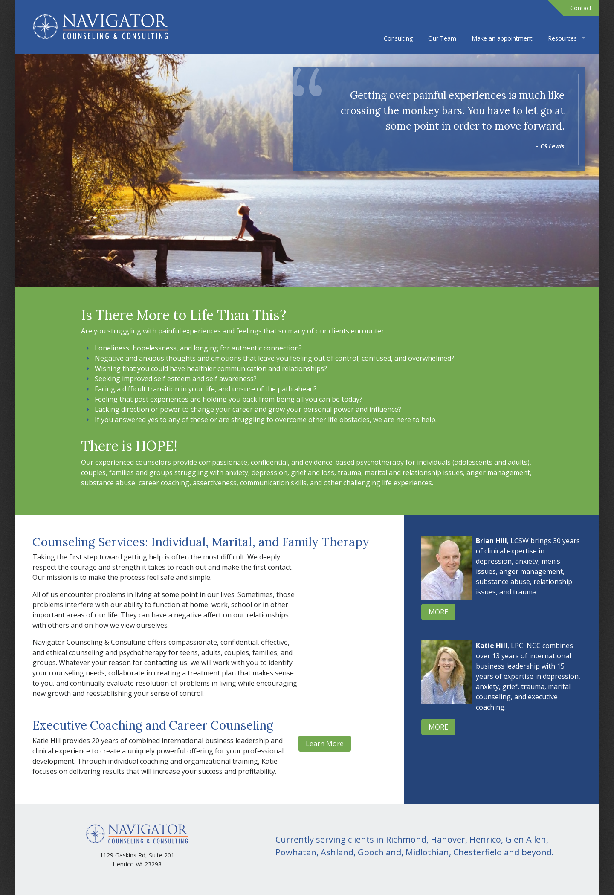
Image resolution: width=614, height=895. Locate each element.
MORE (438, 612)
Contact (581, 8)
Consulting (398, 38)
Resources (562, 38)
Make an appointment (502, 38)
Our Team (442, 38)
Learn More (325, 743)
